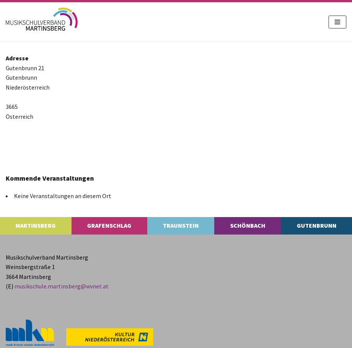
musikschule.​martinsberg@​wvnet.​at (61, 286)
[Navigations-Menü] (337, 22)
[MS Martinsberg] (42, 19)
